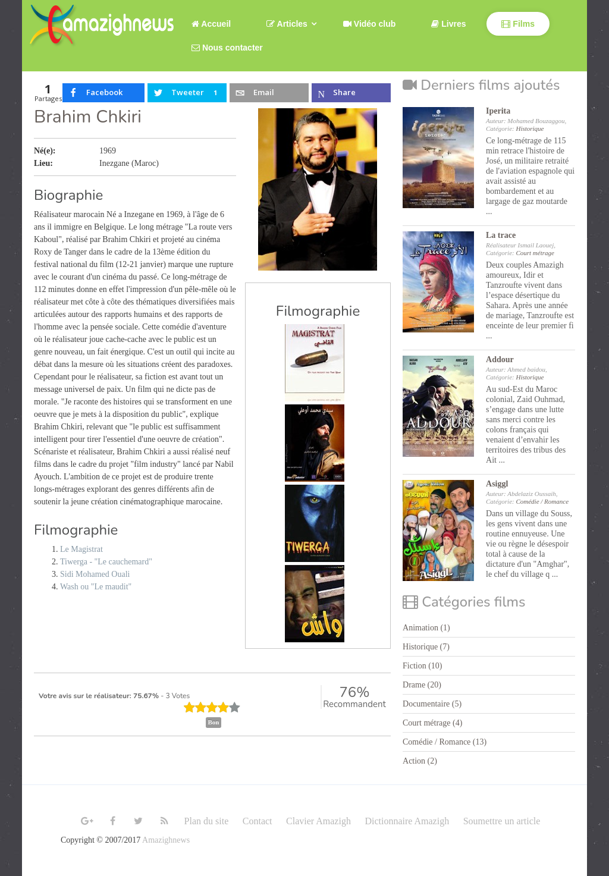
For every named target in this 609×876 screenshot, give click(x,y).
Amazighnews (166, 840)
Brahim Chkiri (88, 117)
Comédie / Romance (542, 501)
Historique (530, 128)
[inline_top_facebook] (103, 92)
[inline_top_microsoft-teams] (351, 92)
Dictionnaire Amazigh (407, 821)
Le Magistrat (81, 549)
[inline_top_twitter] (186, 92)
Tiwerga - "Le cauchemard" (106, 561)
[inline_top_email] (269, 92)
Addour (500, 359)
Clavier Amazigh (318, 821)
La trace (501, 235)
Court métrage (535, 252)
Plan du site (206, 821)
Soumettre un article (502, 821)
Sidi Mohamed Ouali (95, 574)
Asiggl (497, 483)
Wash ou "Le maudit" (95, 586)
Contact (257, 821)
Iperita (498, 110)
